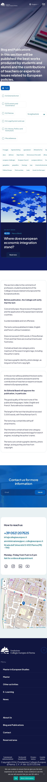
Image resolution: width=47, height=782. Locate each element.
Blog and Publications (13, 725)
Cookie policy (42, 758)
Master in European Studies (16, 669)
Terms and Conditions (22, 758)
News (6, 699)
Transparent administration (7, 758)
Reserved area (10, 740)
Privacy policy (33, 758)
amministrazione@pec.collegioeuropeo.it (23, 541)
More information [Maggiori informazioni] (27, 778)
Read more (13, 255)
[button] (23, 603)
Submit (40, 492)
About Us (7, 717)
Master (6, 677)
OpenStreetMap (40, 627)
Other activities (10, 684)
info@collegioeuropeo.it (15, 537)
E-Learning (8, 692)
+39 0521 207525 (16, 533)
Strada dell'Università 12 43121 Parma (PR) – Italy (23, 546)
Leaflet (30, 627)
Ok (16, 778)
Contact (7, 732)
